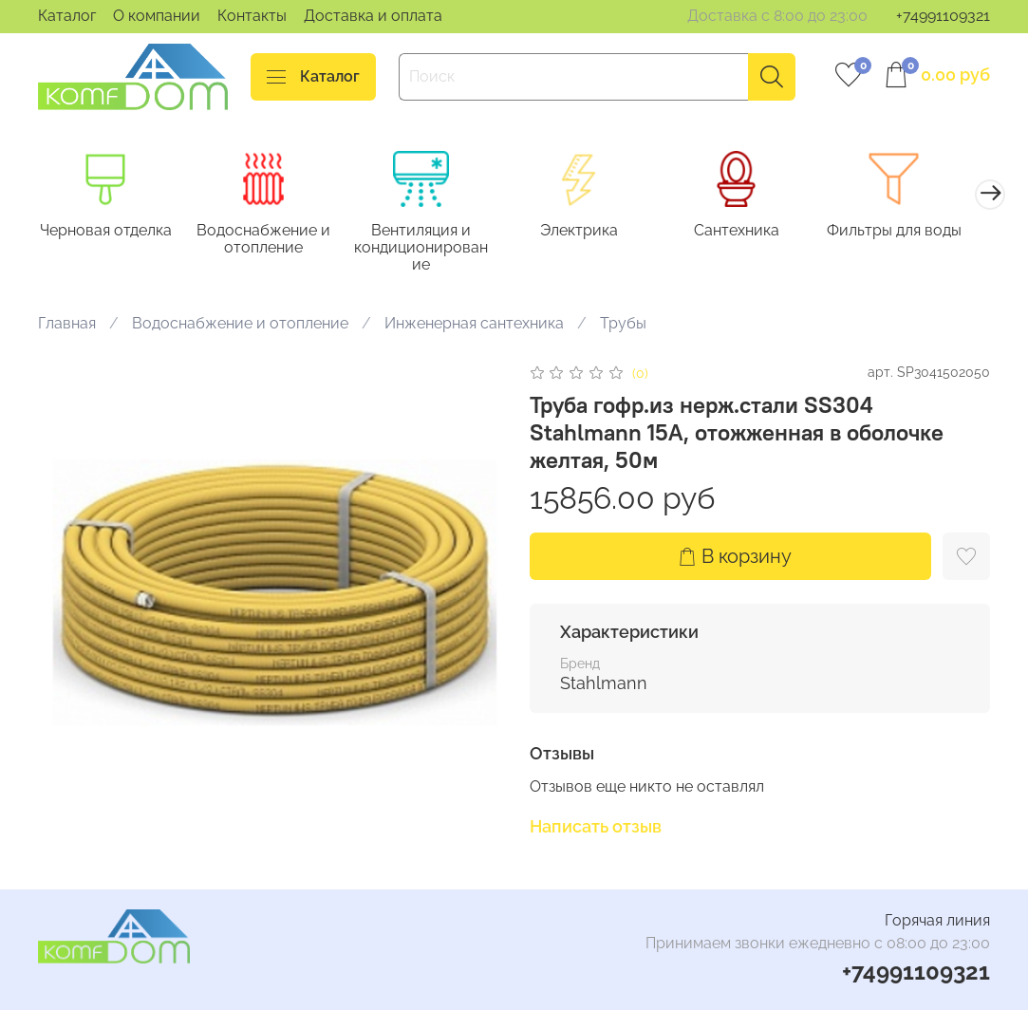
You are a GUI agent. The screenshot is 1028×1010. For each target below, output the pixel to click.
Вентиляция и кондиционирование (432, 249)
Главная (67, 325)
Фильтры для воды (919, 232)
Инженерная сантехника (474, 325)
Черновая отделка (108, 232)
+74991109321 (943, 16)
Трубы (623, 325)
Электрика (595, 232)
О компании (156, 16)
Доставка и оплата (373, 16)
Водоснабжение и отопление (270, 240)
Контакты (252, 16)
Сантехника (757, 232)
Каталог (67, 16)
